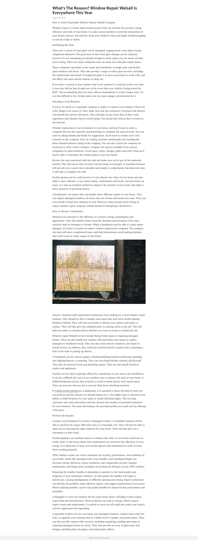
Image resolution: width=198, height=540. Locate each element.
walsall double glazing (66, 390)
